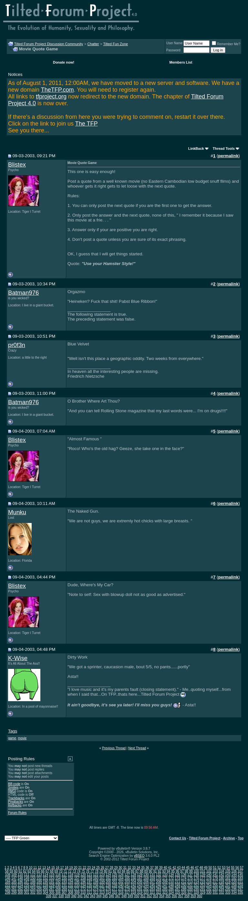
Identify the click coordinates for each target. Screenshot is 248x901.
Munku (17, 512)
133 (165, 874)
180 (221, 878)
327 (190, 892)
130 (146, 874)
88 (141, 871)
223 (14, 885)
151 (39, 878)
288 (184, 889)
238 (108, 885)
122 (95, 874)
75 (83, 871)
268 (58, 889)
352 (149, 896)
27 (107, 867)
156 (70, 878)
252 (196, 885)
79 (101, 871)
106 (234, 871)
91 (155, 871)
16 (57, 867)
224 (20, 885)
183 (240, 878)
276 (108, 889)
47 (197, 867)
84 (123, 871)
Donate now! (63, 62)
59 (11, 871)
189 (39, 882)
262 (20, 889)
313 (102, 892)
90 (150, 871)
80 (105, 871)
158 (83, 878)
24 (93, 867)
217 (215, 882)
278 (121, 889)
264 (33, 889)
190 (45, 882)
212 (184, 882)
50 (210, 867)
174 (184, 878)
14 (48, 867)
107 (240, 871)
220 (234, 882)
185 (14, 882)
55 (232, 867)
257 (228, 885)
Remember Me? (226, 44)
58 (6, 871)
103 (215, 871)
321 (152, 892)
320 (146, 892)
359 (193, 896)
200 (108, 882)
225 (26, 885)
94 (168, 871)
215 (202, 882)
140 (209, 874)
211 (177, 882)
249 (177, 885)
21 (80, 867)
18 (66, 867)
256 (221, 885)
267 (52, 889)
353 (155, 896)
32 (129, 867)
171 (165, 878)
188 (33, 882)
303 (39, 892)
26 (102, 867)
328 (196, 892)
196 (83, 882)
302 (33, 892)
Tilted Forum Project (204, 838)
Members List (180, 62)
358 (187, 896)
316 (121, 892)
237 (102, 885)
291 (202, 889)
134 (171, 874)
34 (138, 867)
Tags (12, 731)
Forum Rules (17, 812)
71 (65, 871)
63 (29, 871)
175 (190, 878)
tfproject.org (51, 96)
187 (26, 882)
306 (58, 892)
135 (177, 874)
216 (209, 882)
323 (165, 892)
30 (120, 867)
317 (127, 892)
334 (234, 892)
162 (108, 878)
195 (77, 882)
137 (190, 874)
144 (234, 874)
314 (108, 892)
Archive (229, 838)
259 (240, 885)
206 (146, 882)
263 (26, 889)
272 (83, 889)
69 (56, 871)
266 (45, 889)
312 (95, 892)
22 (84, 867)
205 (139, 882)
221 (240, 882)
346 (111, 896)
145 (240, 874)
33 (134, 867)
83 (119, 871)
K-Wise (17, 658)
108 (7, 874)
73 (74, 871)
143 (228, 874)
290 (196, 889)
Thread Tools (224, 148)
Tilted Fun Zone (115, 44)
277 (114, 889)
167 (139, 878)
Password (173, 50)
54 (228, 867)
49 (206, 867)
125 (114, 874)
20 (75, 867)
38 (156, 867)
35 (143, 867)
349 (130, 896)
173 (177, 878)
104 (221, 871)
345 (105, 896)
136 (184, 874)
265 (39, 889)
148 (20, 878)
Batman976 (23, 292)
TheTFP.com (57, 90)
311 (89, 892)
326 (184, 892)
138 (196, 874)
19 (71, 867)
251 (190, 885)
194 (70, 882)
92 (159, 871)
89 (146, 871)
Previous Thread (114, 748)
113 (39, 874)
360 (199, 896)
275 (102, 889)
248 (171, 885)
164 (121, 878)
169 (152, 878)
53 (223, 867)
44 (183, 867)
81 (110, 871)
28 (111, 867)
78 (96, 871)
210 (171, 882)
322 (158, 892)
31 (125, 867)
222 (7, 885)
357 (180, 896)
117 (64, 874)
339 (67, 896)
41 (169, 867)
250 (184, 885)
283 (152, 889)
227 (39, 885)
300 (20, 892)
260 (7, 889)
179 (215, 878)
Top (240, 838)
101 (202, 871)
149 (26, 878)
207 (152, 882)
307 (64, 892)
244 (146, 885)
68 (52, 871)
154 (58, 878)
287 (177, 889)
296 (234, 889)
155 (64, 878)
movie (22, 738)
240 (121, 885)
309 (77, 892)
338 (61, 896)
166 (133, 878)
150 (33, 878)
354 (161, 896)
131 (152, 874)
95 (173, 871)
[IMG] (12, 791)
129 (139, 874)
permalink (228, 155)
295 (228, 889)
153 (52, 878)
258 (234, 885)
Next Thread (137, 748)
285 (165, 889)
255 (215, 885)
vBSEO (139, 855)
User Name (174, 43)
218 (221, 882)
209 (165, 882)
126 (121, 874)
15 (53, 867)
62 (24, 871)
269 (64, 889)
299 (14, 892)
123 (102, 874)
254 (209, 885)
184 (7, 882)
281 (139, 889)
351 (143, 896)
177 (202, 878)
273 (89, 889)
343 (92, 896)
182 (234, 878)
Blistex (17, 164)
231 (64, 885)
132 (158, 874)
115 (52, 874)
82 (114, 871)
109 (14, 874)
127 (127, 874)
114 (45, 874)
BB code (14, 784)
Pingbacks (15, 802)
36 (147, 867)
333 (228, 892)
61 (20, 871)
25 (98, 867)
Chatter (93, 44)
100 (196, 871)
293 (215, 889)
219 (228, 882)
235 (89, 885)
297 (240, 889)
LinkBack (196, 148)
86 (132, 871)
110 (20, 874)
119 (77, 874)
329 (202, 892)
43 (179, 867)
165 (127, 878)
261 (14, 889)
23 (89, 867)
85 (128, 871)
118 (70, 874)
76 (87, 871)
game (12, 738)
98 (186, 871)
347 (117, 896)
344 (99, 896)
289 (190, 889)
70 (60, 871)
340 (74, 896)
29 (116, 867)
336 (48, 896)
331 (215, 892)
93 (164, 871)
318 (133, 892)
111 (26, 874)
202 (121, 882)
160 (95, 878)
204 (133, 882)
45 (188, 867)
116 (58, 874)
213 (190, 882)
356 (174, 896)
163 (114, 878)
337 (55, 896)
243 (139, 885)
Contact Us (177, 838)
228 (45, 885)
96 (177, 871)
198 (95, 882)
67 (47, 871)
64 (34, 871)
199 (102, 882)
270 (70, 889)
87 (137, 871)
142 (221, 874)
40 (165, 867)
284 (158, 889)
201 (114, 882)
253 (202, 885)
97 (182, 871)
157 (77, 878)
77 (92, 871)
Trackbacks (16, 798)
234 (83, 885)
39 (160, 867)
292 (209, 889)
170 (158, 878)
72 (69, 871)
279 (127, 889)
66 (43, 871)
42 (174, 867)
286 (171, 889)
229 (52, 885)
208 (158, 882)
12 (39, 867)
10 (30, 867)
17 (62, 867)
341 (80, 896)
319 (139, 892)
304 (45, 892)
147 (14, 878)
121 (89, 874)
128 (133, 874)
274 (95, 889)
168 (146, 878)
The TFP (86, 123)
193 (64, 882)
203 (127, 882)
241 (127, 885)
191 (52, 882)
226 (33, 885)
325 (177, 892)
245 (152, 885)
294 (221, 889)
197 (89, 882)
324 (171, 892)
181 (228, 878)
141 (215, 874)
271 (77, 889)
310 (83, 892)
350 (137, 896)
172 (171, 878)
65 (38, 871)
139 (202, 874)
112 (33, 874)
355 (168, 896)
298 (7, 892)
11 (35, 867)
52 (219, 867)
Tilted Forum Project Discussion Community (48, 44)
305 (52, 892)
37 (152, 867)
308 (70, 892)
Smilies (13, 787)
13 (44, 867)
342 (86, 896)
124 (108, 874)
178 (209, 878)
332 (221, 892)
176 (196, 878)
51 (214, 867)
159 (89, 878)
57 (241, 867)
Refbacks (15, 805)
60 (15, 871)
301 (26, 892)
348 (124, 896)
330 (209, 892)
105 (228, 871)
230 (58, 885)
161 (102, 878)
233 (77, 885)
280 (133, 889)
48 (201, 867)
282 (146, 889)
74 (78, 871)
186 (20, 882)
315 (114, 892)
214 (196, 882)
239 (114, 885)
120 (83, 874)
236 (95, 885)
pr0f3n (16, 345)
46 (192, 867)
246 (158, 885)
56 (237, 867)
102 (209, 871)
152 (45, 878)
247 (165, 885)
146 (7, 878)
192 (58, 882)
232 (70, 885)
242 (133, 885)
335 (240, 892)
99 (191, 871)
